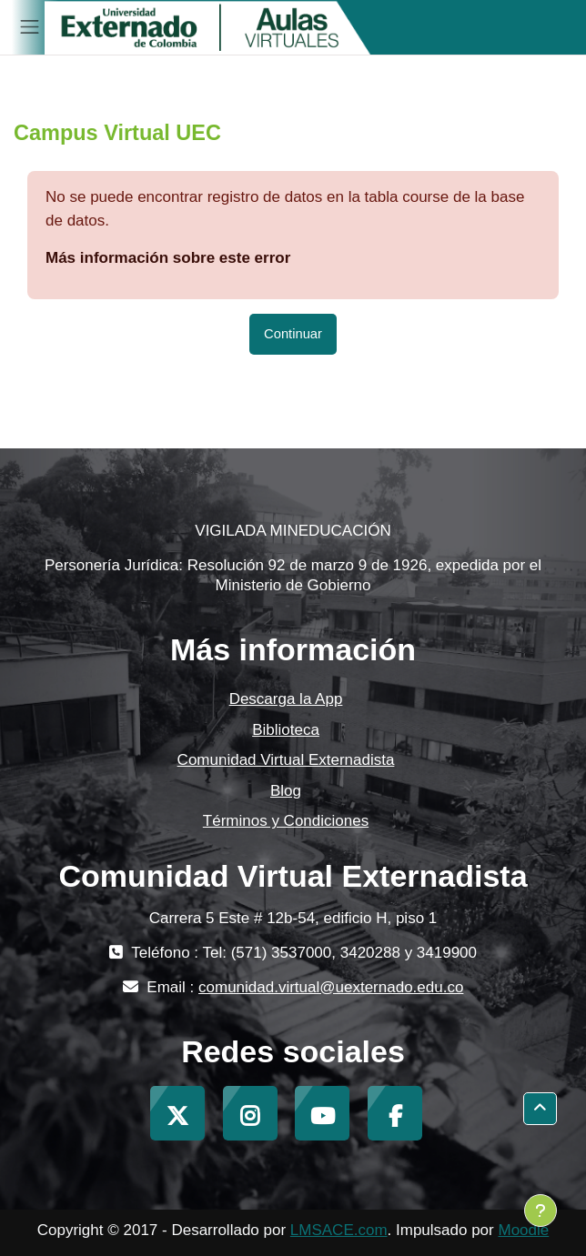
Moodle (523, 1230)
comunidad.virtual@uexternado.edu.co (330, 987)
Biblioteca (285, 730)
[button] (540, 1108)
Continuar (293, 334)
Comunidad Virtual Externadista (286, 760)
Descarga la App (286, 699)
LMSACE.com (339, 1230)
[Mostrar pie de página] (540, 1210)
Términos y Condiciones (286, 820)
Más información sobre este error (167, 257)
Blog (285, 790)
